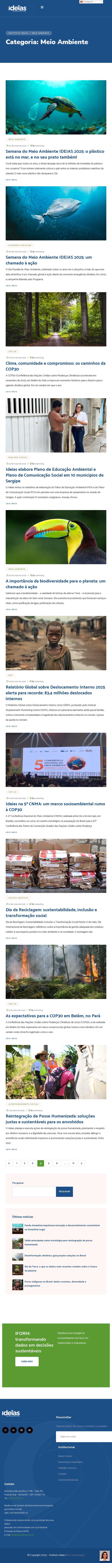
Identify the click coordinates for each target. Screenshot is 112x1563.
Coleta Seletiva (18, 898)
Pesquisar (18, 1183)
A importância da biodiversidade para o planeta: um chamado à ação (56, 584)
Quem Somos (65, 1456)
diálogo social (18, 457)
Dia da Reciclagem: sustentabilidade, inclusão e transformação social (51, 912)
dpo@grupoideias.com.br (22, 1535)
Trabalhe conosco (67, 1468)
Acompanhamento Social (23, 1104)
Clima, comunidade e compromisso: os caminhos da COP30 (56, 366)
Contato (62, 1474)
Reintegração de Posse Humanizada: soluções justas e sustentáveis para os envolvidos (50, 1119)
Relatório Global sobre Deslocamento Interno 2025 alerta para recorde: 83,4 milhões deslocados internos (55, 693)
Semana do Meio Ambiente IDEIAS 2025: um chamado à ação (49, 260)
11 (73, 1163)
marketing (39, 146)
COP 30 (12, 351)
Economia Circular (20, 245)
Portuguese (86, 2)
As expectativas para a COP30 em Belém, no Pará (53, 1016)
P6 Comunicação (76, 1555)
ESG (11, 675)
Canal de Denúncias (68, 1480)
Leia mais (11, 179)
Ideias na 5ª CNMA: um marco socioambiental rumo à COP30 (55, 807)
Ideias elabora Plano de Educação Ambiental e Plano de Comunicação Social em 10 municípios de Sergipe (55, 475)
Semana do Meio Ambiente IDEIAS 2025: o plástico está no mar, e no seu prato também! (55, 154)
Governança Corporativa (70, 1462)
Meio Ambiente (17, 139)
